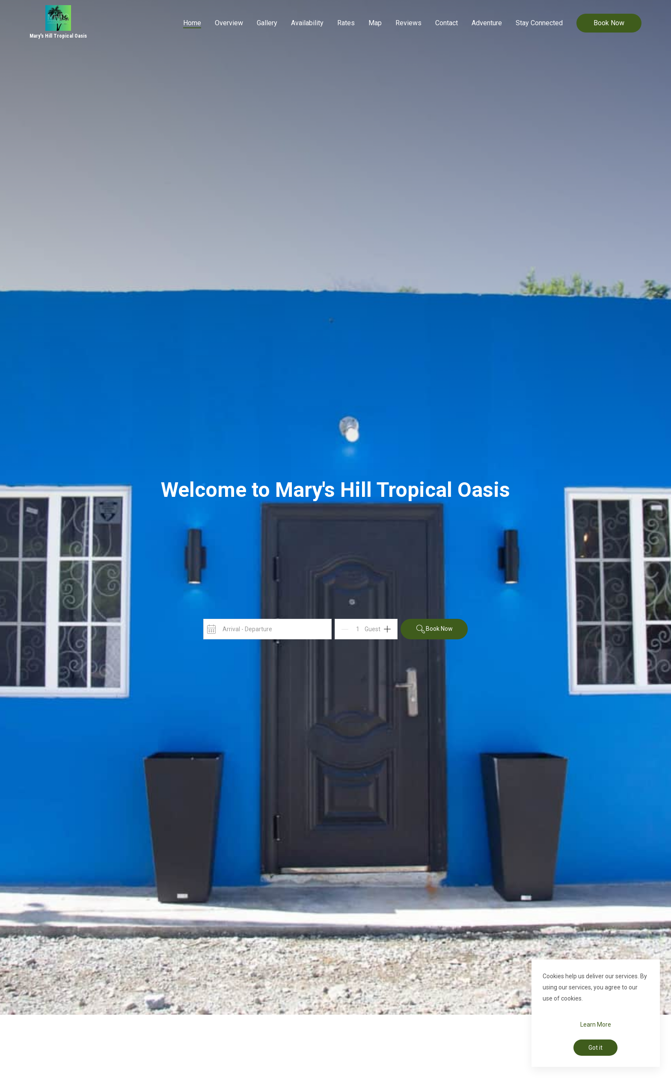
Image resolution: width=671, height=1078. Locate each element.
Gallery (267, 23)
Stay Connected (539, 23)
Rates (346, 23)
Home (192, 23)
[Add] (387, 629)
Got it (595, 1047)
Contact (446, 23)
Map (375, 23)
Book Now (609, 23)
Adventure (487, 23)
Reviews (408, 23)
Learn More (595, 1024)
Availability (307, 23)
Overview (229, 23)
